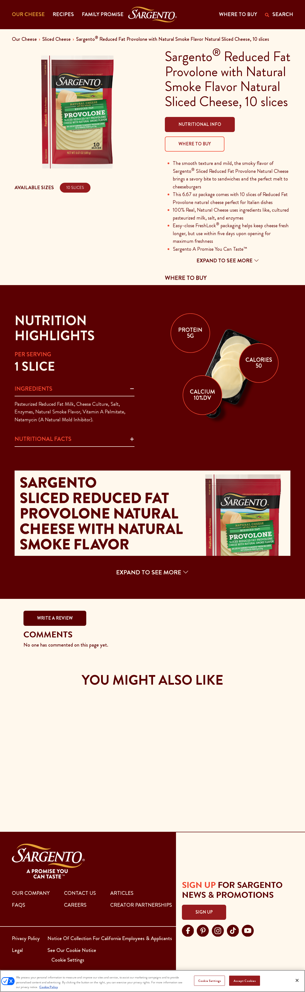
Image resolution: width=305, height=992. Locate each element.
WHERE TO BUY (238, 14)
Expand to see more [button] (227, 260)
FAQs (18, 905)
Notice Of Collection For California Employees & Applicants (109, 938)
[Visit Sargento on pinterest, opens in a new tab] (203, 930)
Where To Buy (194, 144)
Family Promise (103, 14)
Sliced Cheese (56, 39)
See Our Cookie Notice (71, 950)
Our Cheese (24, 39)
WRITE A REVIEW (55, 618)
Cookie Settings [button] (67, 960)
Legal (17, 950)
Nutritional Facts (43, 439)
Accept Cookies (245, 980)
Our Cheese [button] (28, 14)
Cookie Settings (209, 980)
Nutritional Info (199, 124)
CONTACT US (80, 893)
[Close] (297, 980)
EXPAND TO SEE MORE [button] (152, 572)
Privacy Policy (26, 938)
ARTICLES (121, 893)
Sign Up (204, 912)
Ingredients (33, 388)
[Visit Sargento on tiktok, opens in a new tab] (233, 930)
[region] (152, 981)
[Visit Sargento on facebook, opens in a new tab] (188, 930)
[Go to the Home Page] (152, 14)
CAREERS (75, 905)
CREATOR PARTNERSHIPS (141, 905)
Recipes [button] (63, 14)
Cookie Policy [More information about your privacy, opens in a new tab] (48, 987)
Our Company (31, 893)
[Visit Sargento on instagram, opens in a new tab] (218, 930)
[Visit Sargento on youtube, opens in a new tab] (248, 930)
